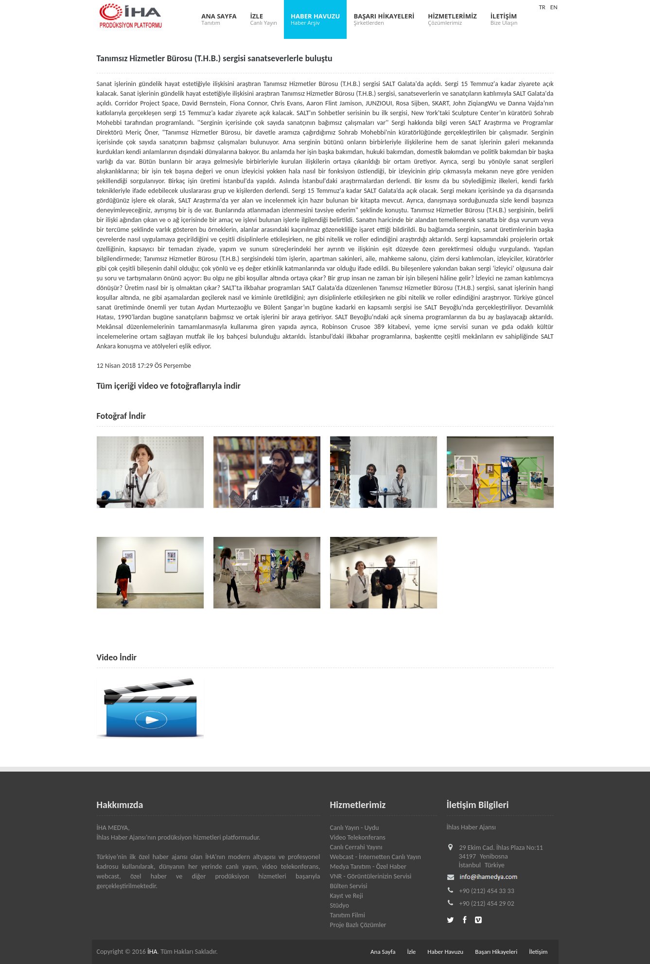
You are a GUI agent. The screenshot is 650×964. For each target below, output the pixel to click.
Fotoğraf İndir (121, 416)
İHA (152, 951)
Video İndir (117, 657)
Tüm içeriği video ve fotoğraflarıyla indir (169, 385)
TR (542, 7)
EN (554, 7)
